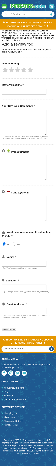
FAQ (6, 391)
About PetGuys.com (14, 387)
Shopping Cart (11, 413)
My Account (10, 417)
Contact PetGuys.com (15, 399)
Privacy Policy (11, 425)
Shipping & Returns (13, 421)
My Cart (51, 6)
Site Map (8, 395)
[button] (5, 70)
